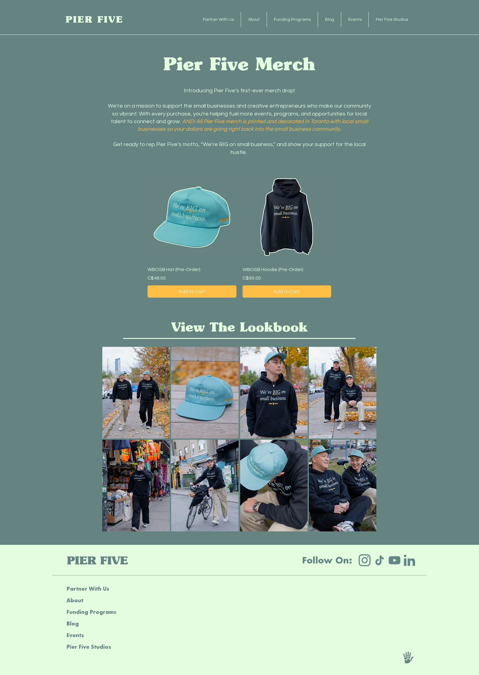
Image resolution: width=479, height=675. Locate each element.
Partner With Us (88, 588)
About (75, 600)
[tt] (380, 560)
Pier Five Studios (89, 647)
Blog (73, 623)
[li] (409, 560)
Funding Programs (91, 612)
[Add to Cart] (192, 291)
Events (75, 635)
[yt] (394, 560)
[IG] (365, 560)
